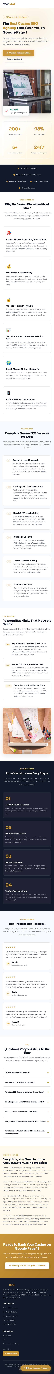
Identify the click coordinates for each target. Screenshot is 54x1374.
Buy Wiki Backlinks (9, 1324)
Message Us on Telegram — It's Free (27, 1265)
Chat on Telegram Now (18, 53)
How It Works (7, 1336)
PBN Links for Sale (9, 1320)
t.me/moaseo (11, 1354)
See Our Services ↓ (14, 59)
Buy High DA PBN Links (10, 1316)
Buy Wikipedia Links (10, 1312)
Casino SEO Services (10, 1308)
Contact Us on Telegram (11, 1344)
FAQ (4, 1340)
